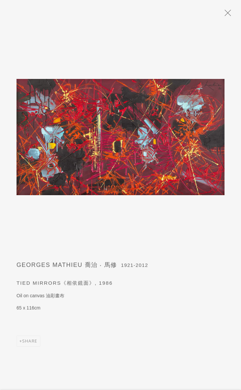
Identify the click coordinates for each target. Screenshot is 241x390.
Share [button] (29, 343)
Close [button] (227, 15)
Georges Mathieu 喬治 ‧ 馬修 (67, 267)
